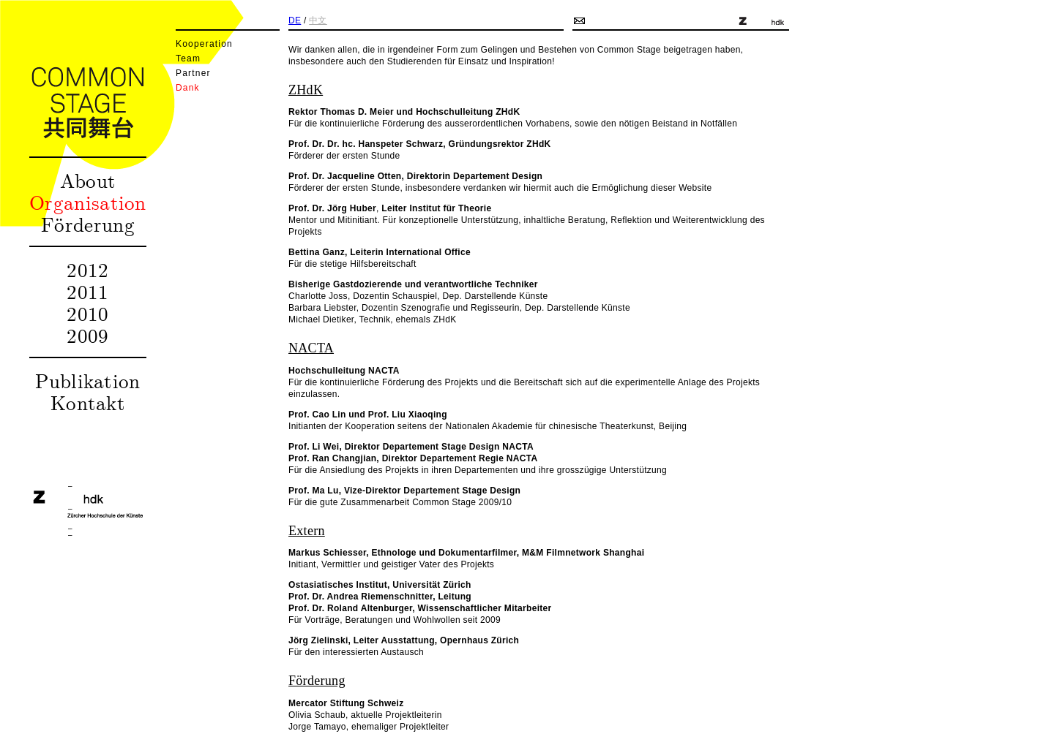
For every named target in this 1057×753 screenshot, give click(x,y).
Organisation (87, 202)
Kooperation (204, 44)
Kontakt (88, 402)
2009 (87, 335)
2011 (87, 291)
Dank (188, 88)
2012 (87, 269)
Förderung (88, 224)
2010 (87, 313)
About (88, 180)
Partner (193, 73)
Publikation (87, 380)
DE (294, 20)
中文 (318, 20)
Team (188, 58)
